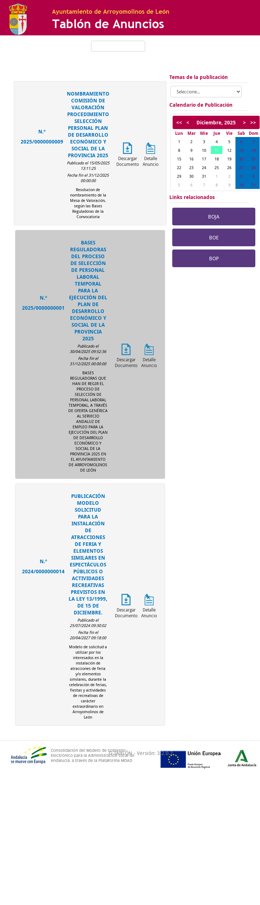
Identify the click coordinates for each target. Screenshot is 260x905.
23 (191, 167)
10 (204, 150)
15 (179, 159)
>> (253, 122)
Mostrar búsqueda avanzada (118, 56)
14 (253, 150)
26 (229, 167)
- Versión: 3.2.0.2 (152, 753)
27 (241, 167)
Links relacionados (192, 197)
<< (179, 122)
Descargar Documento (127, 161)
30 (191, 176)
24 (204, 167)
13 (241, 150)
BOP (214, 258)
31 (204, 176)
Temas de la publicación (198, 77)
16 (191, 159)
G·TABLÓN (120, 753)
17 (204, 159)
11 (216, 150)
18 (216, 159)
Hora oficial (202, 44)
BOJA (214, 216)
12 (229, 150)
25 (216, 167)
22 (179, 167)
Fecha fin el (77, 175)
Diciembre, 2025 (216, 122)
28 (253, 167)
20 (241, 159)
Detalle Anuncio (151, 161)
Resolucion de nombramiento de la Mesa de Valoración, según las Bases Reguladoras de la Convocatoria (88, 203)
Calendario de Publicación (201, 104)
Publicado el (78, 162)
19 (229, 159)
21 (253, 159)
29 (179, 176)
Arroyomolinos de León (210, 58)
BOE (213, 237)
